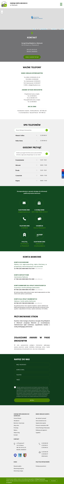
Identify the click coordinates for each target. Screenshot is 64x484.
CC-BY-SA (54, 29)
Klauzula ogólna (17, 466)
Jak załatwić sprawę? (41, 418)
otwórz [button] (61, 4)
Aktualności (16, 421)
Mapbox (62, 29)
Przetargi (16, 428)
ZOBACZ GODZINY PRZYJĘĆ (32, 57)
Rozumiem (53, 480)
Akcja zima (16, 425)
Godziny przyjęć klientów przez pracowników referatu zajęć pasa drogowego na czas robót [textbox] (29, 154)
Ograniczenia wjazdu (41, 423)
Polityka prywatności (41, 466)
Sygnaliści (38, 432)
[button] (62, 175)
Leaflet (33, 29)
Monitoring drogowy (19, 468)
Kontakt (16, 435)
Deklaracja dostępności (41, 430)
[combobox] (32, 130)
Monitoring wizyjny (18, 471)
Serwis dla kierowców (41, 421)
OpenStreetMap (44, 29)
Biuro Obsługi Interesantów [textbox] (23, 130)
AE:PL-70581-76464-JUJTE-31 (39, 212)
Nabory (15, 430)
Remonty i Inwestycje (19, 423)
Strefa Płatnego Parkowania (43, 428)
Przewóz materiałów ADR (42, 425)
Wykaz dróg (17, 432)
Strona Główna (17, 418)
